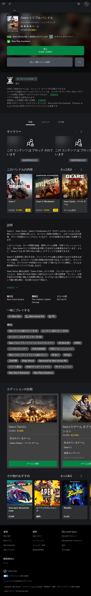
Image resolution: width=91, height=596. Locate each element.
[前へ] (75, 132)
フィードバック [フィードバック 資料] (38, 540)
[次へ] (81, 132)
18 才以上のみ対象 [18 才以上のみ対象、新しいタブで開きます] (26, 79)
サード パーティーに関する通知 (68, 587)
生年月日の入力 (30, 160)
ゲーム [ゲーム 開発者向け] (5, 563)
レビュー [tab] (46, 121)
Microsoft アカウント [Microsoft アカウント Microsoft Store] (69, 536)
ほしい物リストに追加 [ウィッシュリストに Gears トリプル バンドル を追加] (40, 62)
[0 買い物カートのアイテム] (79, 3)
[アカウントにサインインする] (86, 3)
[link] (19, 193)
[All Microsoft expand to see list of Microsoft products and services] (3, 3)
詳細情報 (54, 94)
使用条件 (47, 587)
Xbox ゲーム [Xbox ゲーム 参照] (7, 540)
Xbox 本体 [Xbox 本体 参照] (6, 536)
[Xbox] (7, 10)
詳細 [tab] (30, 121)
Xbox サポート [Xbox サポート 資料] (38, 536)
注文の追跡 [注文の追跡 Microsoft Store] (66, 550)
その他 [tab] (61, 121)
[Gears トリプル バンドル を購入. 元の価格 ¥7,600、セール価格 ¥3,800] (45, 50)
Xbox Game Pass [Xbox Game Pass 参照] (9, 545)
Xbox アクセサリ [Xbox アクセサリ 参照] (9, 550)
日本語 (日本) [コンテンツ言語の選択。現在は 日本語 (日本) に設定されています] (12, 571)
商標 (53, 587)
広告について (9, 591)
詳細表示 (12, 287)
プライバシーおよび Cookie (32, 587)
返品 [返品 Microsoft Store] (63, 545)
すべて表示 (66, 169)
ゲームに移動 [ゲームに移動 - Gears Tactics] (33, 463)
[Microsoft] (45, 2)
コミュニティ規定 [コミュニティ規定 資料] (39, 545)
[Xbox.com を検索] (10, 3)
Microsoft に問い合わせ (12, 587)
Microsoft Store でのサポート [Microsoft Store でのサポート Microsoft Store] (72, 540)
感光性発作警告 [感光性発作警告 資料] (38, 550)
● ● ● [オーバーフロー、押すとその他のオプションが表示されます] (79, 62)
